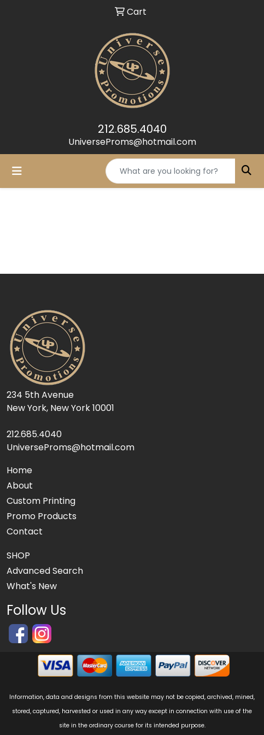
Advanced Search (45, 571)
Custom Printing (41, 501)
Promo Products (42, 516)
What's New (32, 586)
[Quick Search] (170, 171)
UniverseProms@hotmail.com (132, 142)
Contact (25, 531)
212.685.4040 (132, 129)
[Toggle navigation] (16, 171)
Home (19, 470)
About (20, 485)
